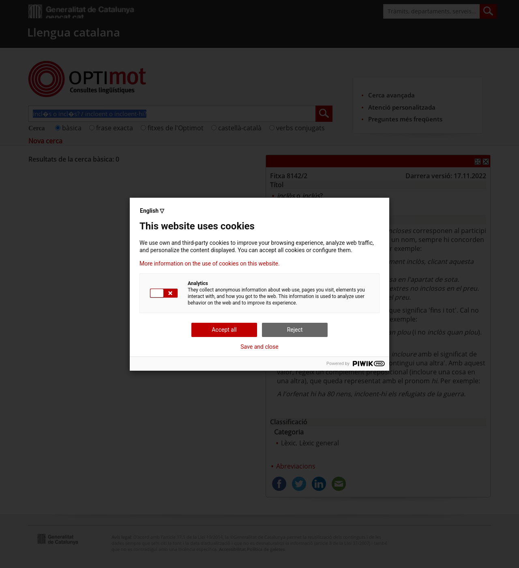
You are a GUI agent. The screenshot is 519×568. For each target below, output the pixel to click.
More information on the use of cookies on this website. (209, 263)
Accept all (224, 329)
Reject (295, 329)
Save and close (259, 346)
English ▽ (152, 210)
